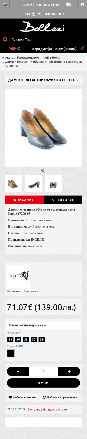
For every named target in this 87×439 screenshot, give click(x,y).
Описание (24, 199)
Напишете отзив (55, 409)
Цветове (16, 345)
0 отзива (34, 409)
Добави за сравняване (62, 397)
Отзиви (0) (63, 199)
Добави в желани (24, 397)
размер (15, 333)
